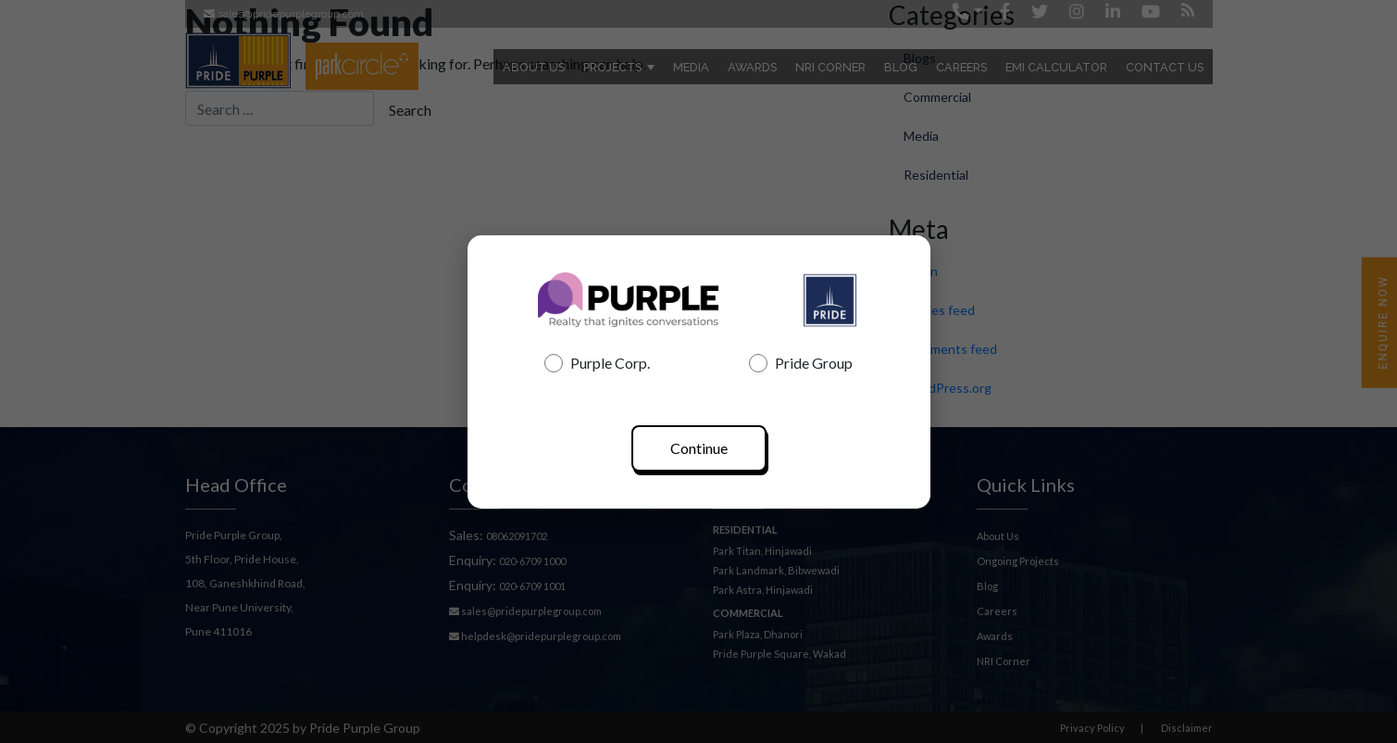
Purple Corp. (597, 363)
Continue (699, 448)
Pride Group (801, 363)
